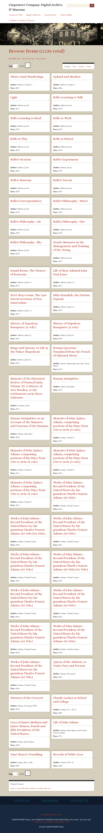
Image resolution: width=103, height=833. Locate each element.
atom (12, 788)
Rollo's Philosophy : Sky (26, 242)
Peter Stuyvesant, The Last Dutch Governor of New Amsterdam (28, 298)
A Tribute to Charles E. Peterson (22, 20)
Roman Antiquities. (66, 378)
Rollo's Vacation (20, 159)
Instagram (49, 800)
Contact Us (79, 800)
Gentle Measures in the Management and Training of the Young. (71, 246)
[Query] (80, 5)
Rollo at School (63, 138)
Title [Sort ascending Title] (74, 66)
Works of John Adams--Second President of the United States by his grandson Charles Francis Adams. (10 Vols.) (70, 490)
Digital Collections (33, 14)
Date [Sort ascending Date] (89, 66)
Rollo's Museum (20, 180)
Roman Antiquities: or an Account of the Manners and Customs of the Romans (29, 422)
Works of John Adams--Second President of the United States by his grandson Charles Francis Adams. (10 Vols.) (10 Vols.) (27, 526)
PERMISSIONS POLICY (51, 815)
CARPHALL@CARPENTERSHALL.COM (52, 822)
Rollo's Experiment (65, 159)
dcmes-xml (29, 788)
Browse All (15, 58)
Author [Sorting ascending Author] (81, 66)
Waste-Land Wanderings (26, 76)
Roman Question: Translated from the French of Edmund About (71, 351)
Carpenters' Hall (15, 14)
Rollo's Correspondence (26, 201)
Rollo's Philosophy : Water (70, 201)
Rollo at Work (62, 118)
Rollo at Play (18, 138)
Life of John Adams (65, 722)
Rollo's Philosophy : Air (25, 221)
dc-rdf (21, 788)
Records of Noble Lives (68, 754)
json (35, 788)
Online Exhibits (66, 14)
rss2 (49, 788)
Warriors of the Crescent (26, 698)
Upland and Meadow (67, 76)
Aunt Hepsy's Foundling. (26, 754)
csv (16, 788)
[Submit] (92, 5)
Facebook (21, 800)
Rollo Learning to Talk (68, 97)
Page (13, 66)
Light (14, 97)
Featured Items (50, 14)
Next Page (27, 65)
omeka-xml (42, 788)
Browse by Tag (28, 58)
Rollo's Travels (62, 180)
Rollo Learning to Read (25, 118)
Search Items (41, 58)
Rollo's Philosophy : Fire (69, 221)
